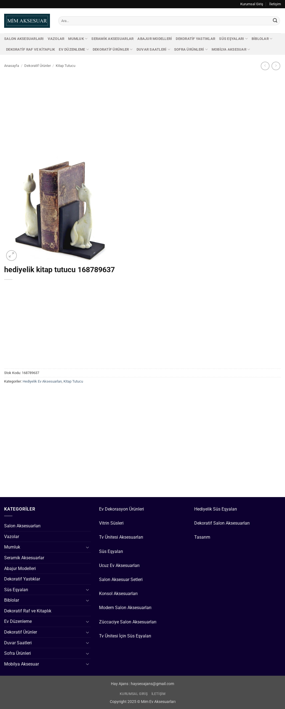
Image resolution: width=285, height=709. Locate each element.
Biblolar (262, 38)
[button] (11, 255)
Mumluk (77, 38)
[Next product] (265, 66)
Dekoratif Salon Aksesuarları (222, 523)
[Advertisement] (142, 112)
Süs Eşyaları (233, 38)
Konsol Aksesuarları (118, 593)
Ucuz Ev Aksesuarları (119, 565)
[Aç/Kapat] (87, 547)
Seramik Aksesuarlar (112, 39)
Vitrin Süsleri (111, 523)
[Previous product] (275, 66)
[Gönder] (275, 21)
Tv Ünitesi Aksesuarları (121, 537)
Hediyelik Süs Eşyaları (215, 509)
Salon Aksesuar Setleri (121, 579)
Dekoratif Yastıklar (195, 39)
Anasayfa (11, 66)
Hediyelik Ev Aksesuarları (42, 381)
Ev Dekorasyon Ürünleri (121, 509)
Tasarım (202, 537)
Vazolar (56, 39)
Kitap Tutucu (65, 66)
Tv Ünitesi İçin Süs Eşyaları (125, 636)
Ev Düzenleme (74, 49)
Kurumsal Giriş (251, 4)
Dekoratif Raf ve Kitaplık (30, 49)
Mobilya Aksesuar (231, 49)
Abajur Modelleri (154, 39)
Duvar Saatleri (153, 49)
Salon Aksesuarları (24, 39)
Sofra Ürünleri (191, 49)
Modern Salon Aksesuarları (125, 607)
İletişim (275, 4)
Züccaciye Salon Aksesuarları (127, 622)
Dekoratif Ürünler (113, 49)
